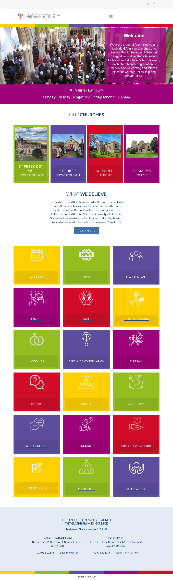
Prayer (86, 318)
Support (37, 403)
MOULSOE (142, 175)
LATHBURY (105, 175)
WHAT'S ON (37, 276)
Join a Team (136, 403)
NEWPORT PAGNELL (31, 175)
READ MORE (86, 230)
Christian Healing (136, 318)
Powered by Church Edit (86, 577)
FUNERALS (136, 361)
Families (36, 318)
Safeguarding (136, 488)
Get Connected (36, 445)
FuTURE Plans (37, 488)
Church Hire (86, 488)
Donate (86, 445)
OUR (86, 114)
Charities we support (136, 445)
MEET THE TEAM (136, 276)
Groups (86, 403)
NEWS (86, 276)
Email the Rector (68, 552)
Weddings (37, 361)
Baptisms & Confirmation (86, 361)
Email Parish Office (127, 552)
